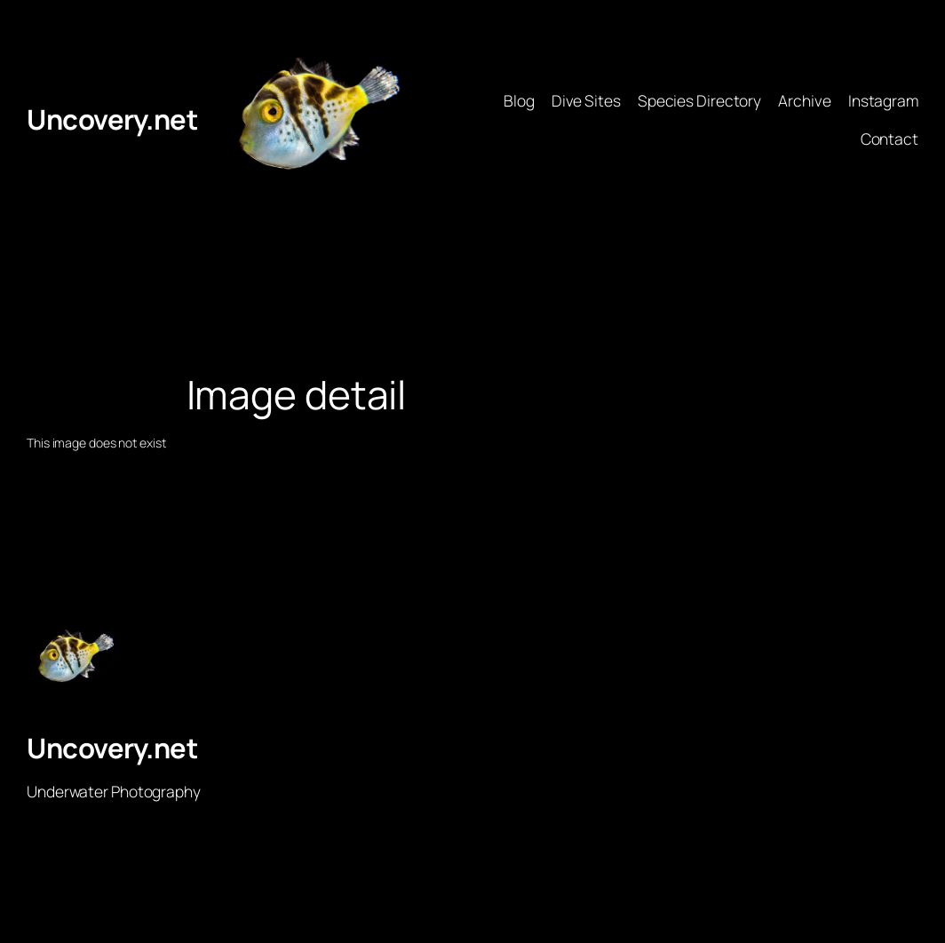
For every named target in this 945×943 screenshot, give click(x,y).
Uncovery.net (112, 119)
